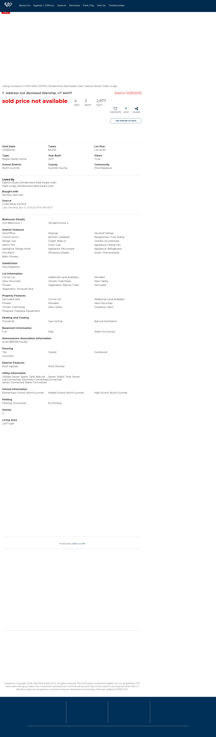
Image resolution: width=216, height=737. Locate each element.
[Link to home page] (8, 6)
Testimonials (116, 5)
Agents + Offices (43, 5)
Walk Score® (78, 543)
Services (74, 5)
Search (61, 5)
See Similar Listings (126, 121)
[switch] (115, 111)
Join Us (101, 5)
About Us (24, 5)
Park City (88, 5)
